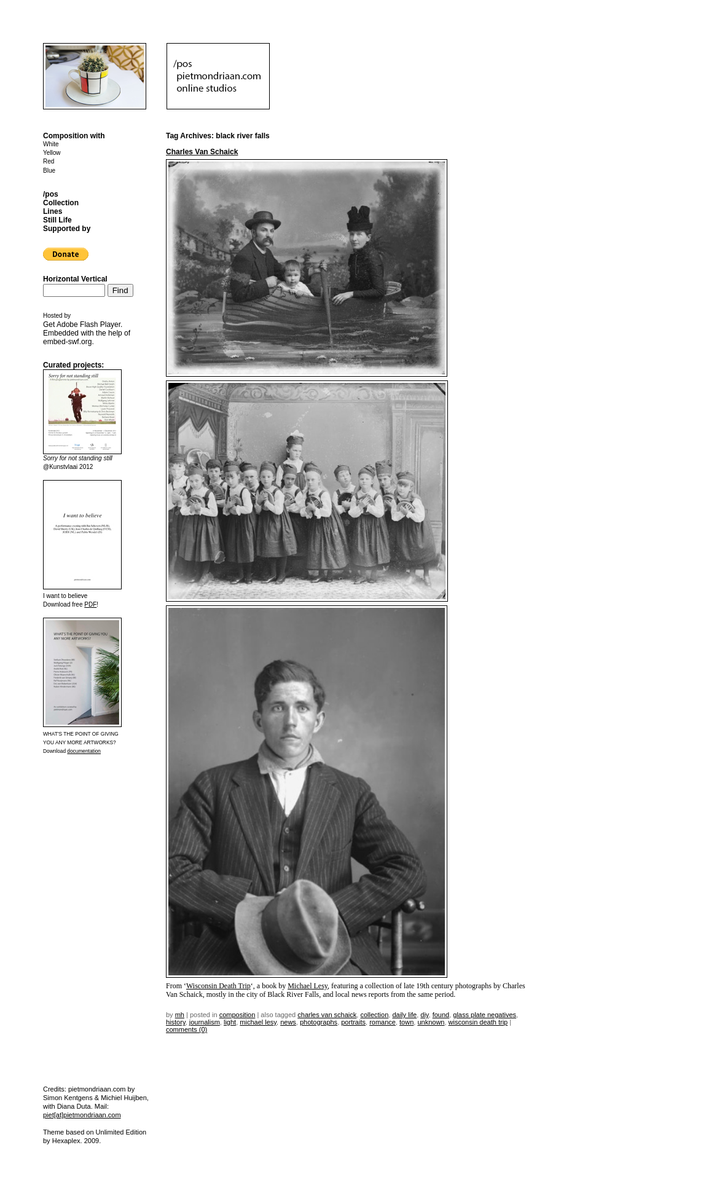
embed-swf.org (67, 341)
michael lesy (258, 1022)
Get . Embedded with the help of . (86, 333)
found (441, 1014)
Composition (237, 1014)
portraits (353, 1022)
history (176, 1022)
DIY (424, 1014)
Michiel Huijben (124, 1097)
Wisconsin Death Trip (218, 985)
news (288, 1022)
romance (382, 1022)
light (230, 1022)
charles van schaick (326, 1014)
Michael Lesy (308, 985)
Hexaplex (66, 1140)
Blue (49, 170)
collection (374, 1014)
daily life (404, 1014)
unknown (430, 1022)
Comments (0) (186, 1029)
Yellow (52, 152)
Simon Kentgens (68, 1097)
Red (48, 161)
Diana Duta (74, 1106)
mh (179, 1014)
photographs (318, 1022)
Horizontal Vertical (75, 279)
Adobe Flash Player (88, 324)
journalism (204, 1022)
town (406, 1022)
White (51, 144)
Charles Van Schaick (202, 152)
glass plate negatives (484, 1014)
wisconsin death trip (478, 1022)
